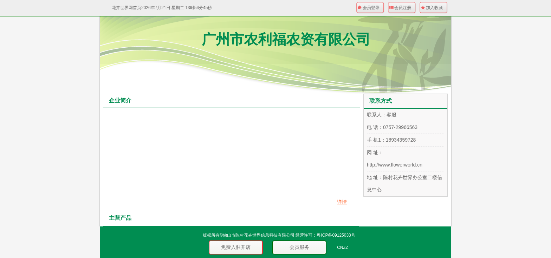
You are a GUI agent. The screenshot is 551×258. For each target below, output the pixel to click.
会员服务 (299, 247)
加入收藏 (434, 7)
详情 (342, 202)
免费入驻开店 (236, 247)
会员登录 (371, 7)
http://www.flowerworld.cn (394, 165)
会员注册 (402, 7)
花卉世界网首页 (126, 7)
